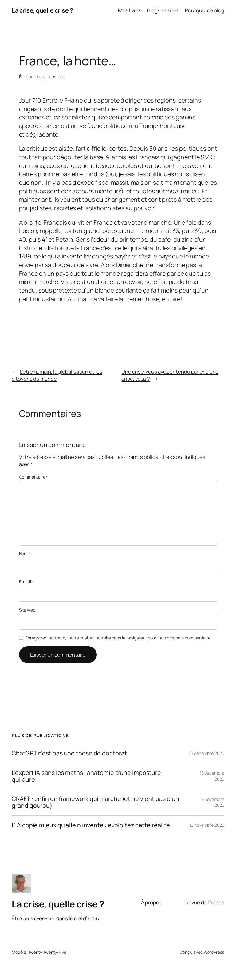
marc (41, 77)
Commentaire (33, 477)
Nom (25, 554)
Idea (61, 77)
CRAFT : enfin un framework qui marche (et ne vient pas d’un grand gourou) (95, 802)
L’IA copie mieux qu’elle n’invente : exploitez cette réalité (91, 825)
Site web (27, 610)
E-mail (26, 581)
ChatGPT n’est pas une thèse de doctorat (69, 753)
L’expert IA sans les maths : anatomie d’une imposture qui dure (86, 776)
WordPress (214, 952)
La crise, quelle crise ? (42, 10)
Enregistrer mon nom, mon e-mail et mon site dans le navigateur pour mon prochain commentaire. (118, 638)
